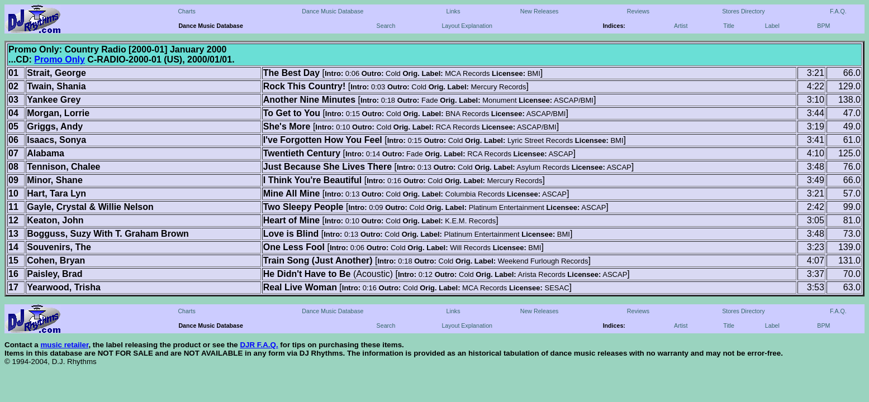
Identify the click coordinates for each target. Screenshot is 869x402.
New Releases (539, 11)
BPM (823, 25)
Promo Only (59, 59)
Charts (186, 11)
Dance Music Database (332, 11)
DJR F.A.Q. (259, 345)
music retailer (64, 345)
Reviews (638, 11)
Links (453, 11)
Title (728, 25)
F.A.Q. (838, 11)
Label (772, 25)
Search (386, 25)
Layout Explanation (466, 25)
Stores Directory (743, 11)
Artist (680, 25)
